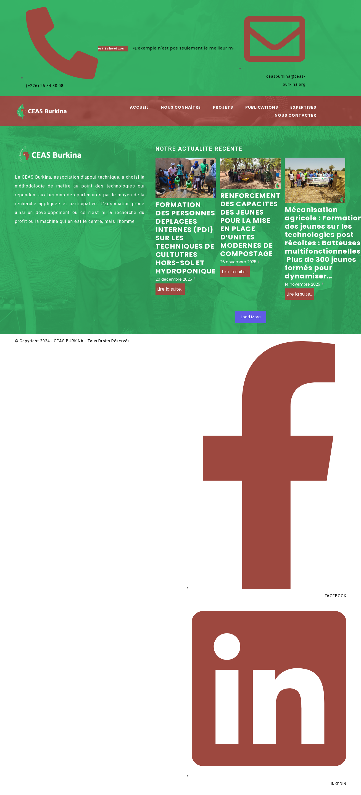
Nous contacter (295, 115)
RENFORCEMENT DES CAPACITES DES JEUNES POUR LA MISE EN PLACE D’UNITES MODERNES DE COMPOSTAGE (250, 225)
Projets (223, 107)
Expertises (303, 107)
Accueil (139, 107)
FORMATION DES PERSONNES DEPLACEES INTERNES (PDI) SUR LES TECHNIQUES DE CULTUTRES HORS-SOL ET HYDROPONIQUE (186, 238)
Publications (261, 107)
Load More (251, 317)
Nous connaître (181, 107)
